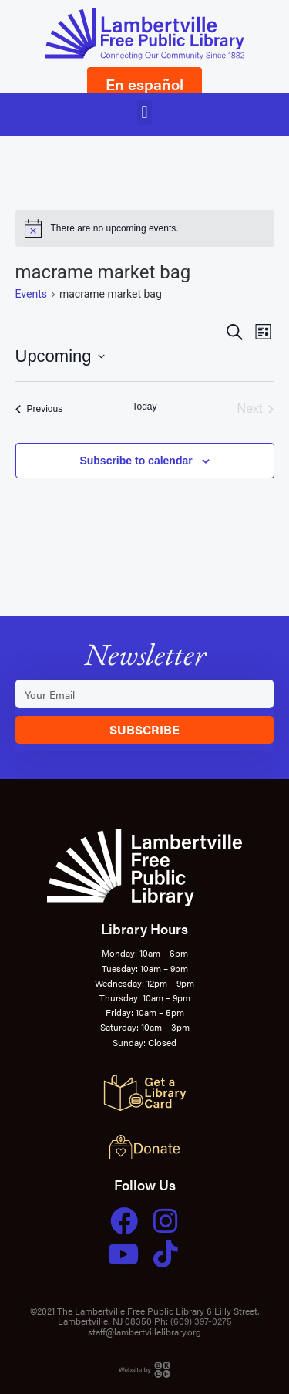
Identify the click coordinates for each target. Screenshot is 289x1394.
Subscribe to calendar (135, 460)
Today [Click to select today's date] (144, 406)
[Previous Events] (39, 408)
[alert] (144, 228)
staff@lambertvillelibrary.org (144, 1331)
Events (31, 294)
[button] (144, 112)
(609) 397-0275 (201, 1321)
